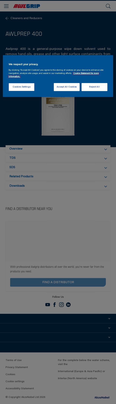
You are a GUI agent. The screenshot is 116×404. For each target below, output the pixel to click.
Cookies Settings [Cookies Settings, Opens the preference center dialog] (21, 87)
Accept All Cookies (67, 87)
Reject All (94, 87)
